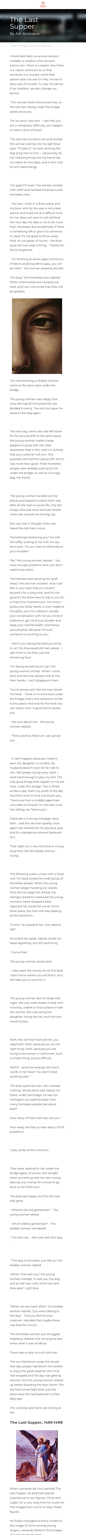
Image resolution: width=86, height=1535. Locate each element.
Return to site (18, 1496)
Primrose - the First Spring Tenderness (57, 1482)
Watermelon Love (21, 1480)
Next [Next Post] (47, 1474)
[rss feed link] (36, 1498)
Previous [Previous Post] (14, 1474)
